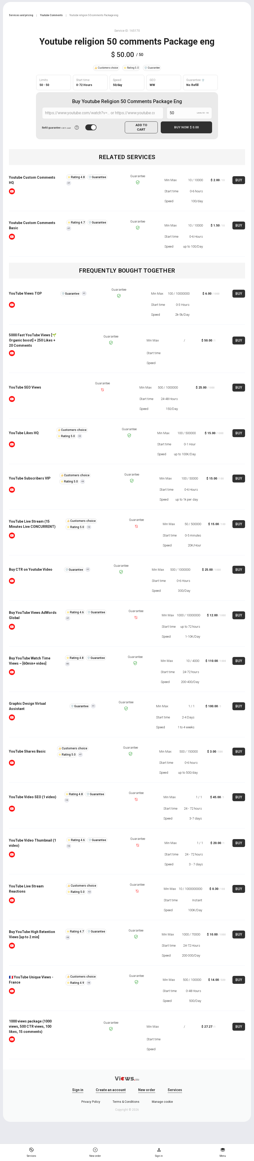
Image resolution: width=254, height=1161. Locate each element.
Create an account (111, 1090)
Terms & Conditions (126, 1102)
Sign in (77, 1090)
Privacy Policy (90, 1102)
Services (175, 1090)
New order (146, 1090)
